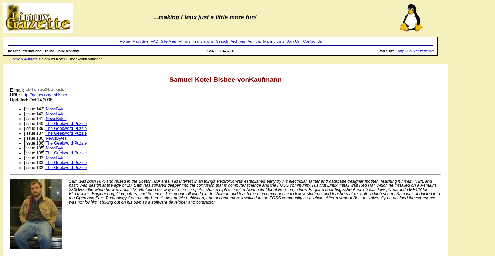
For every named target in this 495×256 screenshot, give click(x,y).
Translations (203, 41)
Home (125, 41)
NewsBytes (55, 109)
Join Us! (294, 41)
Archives (238, 41)
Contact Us (312, 41)
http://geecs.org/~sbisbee (44, 95)
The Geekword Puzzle (66, 123)
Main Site (140, 41)
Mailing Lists (274, 41)
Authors (254, 41)
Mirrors (184, 41)
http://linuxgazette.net (416, 51)
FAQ (154, 41)
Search (222, 41)
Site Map (168, 41)
